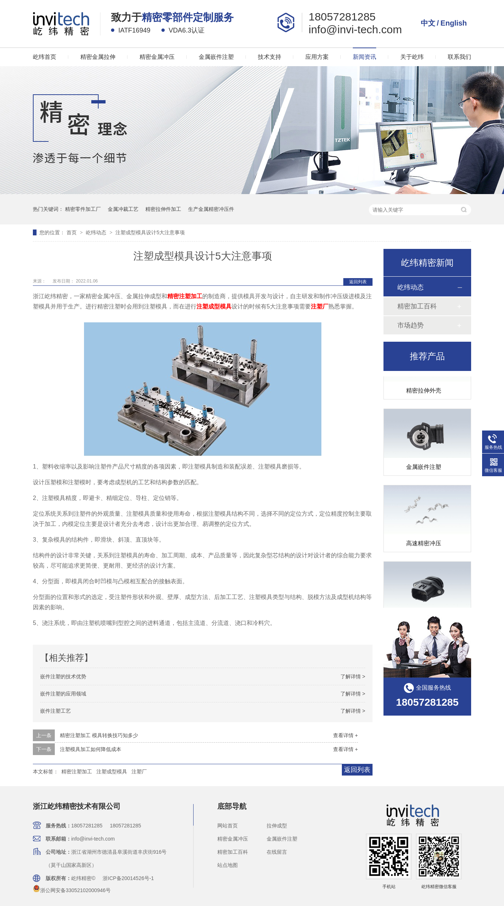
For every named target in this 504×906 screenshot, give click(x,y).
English (453, 23)
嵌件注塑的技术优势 (63, 676)
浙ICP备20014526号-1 (128, 878)
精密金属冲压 (157, 57)
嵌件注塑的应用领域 (63, 694)
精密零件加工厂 (83, 209)
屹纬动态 (97, 232)
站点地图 (227, 865)
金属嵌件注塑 (216, 57)
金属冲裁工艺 (123, 209)
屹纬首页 (44, 57)
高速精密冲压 (423, 544)
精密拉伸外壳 (423, 391)
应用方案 (317, 57)
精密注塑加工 (76, 771)
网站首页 (227, 826)
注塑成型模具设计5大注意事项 (150, 232)
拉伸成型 (277, 826)
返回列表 (358, 281)
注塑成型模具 (111, 771)
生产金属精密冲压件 (211, 209)
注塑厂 (139, 771)
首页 (72, 232)
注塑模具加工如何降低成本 (90, 749)
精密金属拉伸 (97, 57)
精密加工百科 (417, 306)
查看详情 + (345, 735)
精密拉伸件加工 (163, 209)
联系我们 (459, 57)
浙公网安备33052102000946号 (72, 890)
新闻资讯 (364, 57)
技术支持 (269, 57)
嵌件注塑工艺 (55, 711)
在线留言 (277, 852)
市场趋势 (410, 325)
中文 (428, 23)
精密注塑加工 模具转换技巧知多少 (99, 735)
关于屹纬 (412, 57)
